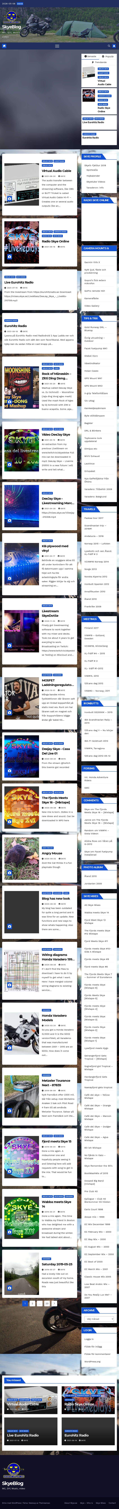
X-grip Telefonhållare (96, 393)
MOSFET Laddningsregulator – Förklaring (58, 684)
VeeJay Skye (103, 77)
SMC (86, 788)
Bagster (88, 423)
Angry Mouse (52, 853)
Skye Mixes (103, 104)
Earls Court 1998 (93, 1209)
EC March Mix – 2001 (96, 1269)
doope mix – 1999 (94, 1217)
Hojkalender (93, 175)
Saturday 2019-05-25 (57, 1264)
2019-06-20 (50, 1147)
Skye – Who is (86, 1503)
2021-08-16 (50, 247)
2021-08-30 (50, 176)
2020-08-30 (51, 904)
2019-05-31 (50, 1212)
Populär (108, 56)
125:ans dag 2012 (93, 683)
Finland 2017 (91, 628)
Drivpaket (89, 471)
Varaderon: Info (95, 187)
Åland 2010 (90, 599)
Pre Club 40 (91, 1191)
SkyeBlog (11, 26)
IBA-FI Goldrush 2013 (96, 741)
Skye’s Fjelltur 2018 (95, 165)
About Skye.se (70, 1503)
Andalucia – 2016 (94, 536)
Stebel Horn (91, 356)
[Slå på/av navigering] (57, 46)
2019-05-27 (50, 1270)
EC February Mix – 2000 (97, 1231)
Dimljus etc (90, 448)
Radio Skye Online (55, 241)
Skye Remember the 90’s (98, 1165)
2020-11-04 (50, 621)
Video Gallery (91, 305)
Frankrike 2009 (92, 606)
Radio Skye (103, 100)
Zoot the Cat (48, 848)
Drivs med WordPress (12, 1503)
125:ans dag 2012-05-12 (97, 755)
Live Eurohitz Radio (93, 122)
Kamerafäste (91, 298)
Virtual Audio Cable (56, 171)
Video (56, 368)
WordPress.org (92, 1361)
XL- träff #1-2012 (93, 668)
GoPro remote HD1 (94, 291)
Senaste (90, 56)
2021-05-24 (50, 384)
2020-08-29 (51, 965)
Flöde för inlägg (93, 1346)
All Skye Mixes (92, 905)
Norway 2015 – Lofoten (97, 543)
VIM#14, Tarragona (94, 748)
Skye (61, 176)
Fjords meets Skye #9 (96, 959)
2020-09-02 (51, 859)
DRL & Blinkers (92, 430)
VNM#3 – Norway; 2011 (97, 690)
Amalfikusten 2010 (94, 591)
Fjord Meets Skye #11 (96, 941)
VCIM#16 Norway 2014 (96, 561)
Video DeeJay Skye (56, 434)
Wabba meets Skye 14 (96, 912)
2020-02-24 (51, 1026)
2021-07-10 (12, 288)
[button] (109, 46)
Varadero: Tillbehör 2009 (98, 489)
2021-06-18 (12, 331)
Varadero (58, 675)
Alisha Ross (90, 841)
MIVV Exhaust (92, 456)
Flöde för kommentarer (97, 1354)
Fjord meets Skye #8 (96, 966)
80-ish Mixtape (92, 1147)
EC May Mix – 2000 (95, 1239)
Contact (112, 1503)
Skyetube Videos (95, 181)
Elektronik (47, 675)
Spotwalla (92, 170)
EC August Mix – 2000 (96, 1246)
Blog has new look (56, 898)
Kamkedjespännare (95, 408)
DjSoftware (103, 73)
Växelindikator (92, 363)
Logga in (89, 1339)
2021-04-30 (50, 509)
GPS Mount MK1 (93, 378)
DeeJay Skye (103, 69)
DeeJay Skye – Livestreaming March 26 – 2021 (58, 503)
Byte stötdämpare (94, 415)
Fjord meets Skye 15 (56, 1141)
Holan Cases (91, 370)
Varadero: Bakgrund (95, 496)
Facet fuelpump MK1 (95, 348)
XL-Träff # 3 (90, 661)
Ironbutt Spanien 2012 (96, 584)
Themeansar (44, 1503)
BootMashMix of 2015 (96, 1173)
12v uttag (89, 400)
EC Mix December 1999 (97, 1224)
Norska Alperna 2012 (95, 576)
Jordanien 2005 (93, 883)
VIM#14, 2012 (91, 676)
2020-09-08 (51, 808)
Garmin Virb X (92, 262)
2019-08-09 (50, 1091)
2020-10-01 (50, 690)
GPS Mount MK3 (93, 385)
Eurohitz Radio (105, 96)
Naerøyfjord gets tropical (98, 1087)
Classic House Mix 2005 (97, 1276)
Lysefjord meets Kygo (96, 1048)
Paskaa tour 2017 (93, 518)
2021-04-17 (50, 556)
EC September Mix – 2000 (99, 1254)
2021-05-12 (50, 440)
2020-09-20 (51, 759)
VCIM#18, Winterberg (96, 646)
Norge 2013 (90, 569)
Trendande (99, 62)
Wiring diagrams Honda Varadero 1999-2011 (58, 959)
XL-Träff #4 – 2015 (94, 653)
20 (47, 1303)
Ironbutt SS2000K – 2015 (98, 712)
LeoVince (89, 463)
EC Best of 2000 (93, 1261)
